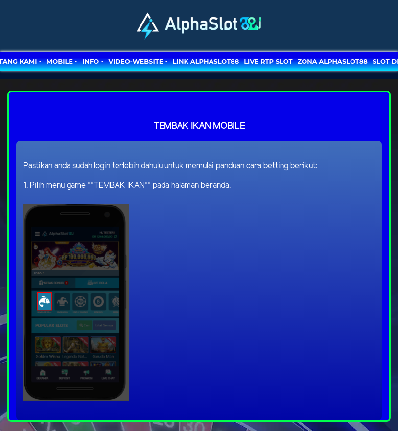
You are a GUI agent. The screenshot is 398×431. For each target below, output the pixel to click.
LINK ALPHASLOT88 (206, 61)
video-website (136, 61)
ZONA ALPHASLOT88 (333, 61)
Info (90, 61)
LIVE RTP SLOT (268, 61)
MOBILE (60, 61)
